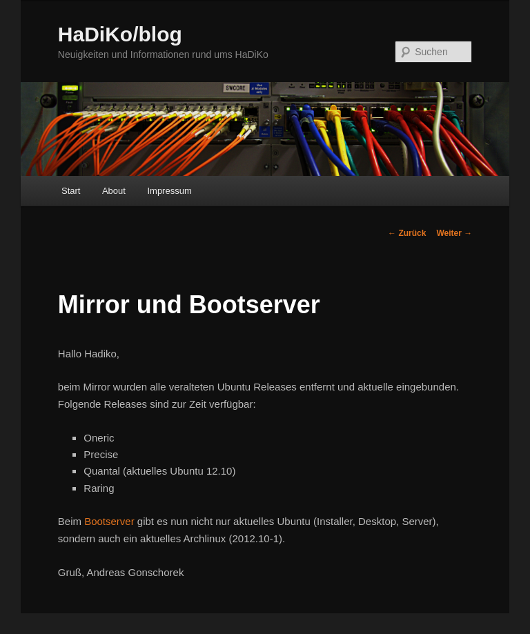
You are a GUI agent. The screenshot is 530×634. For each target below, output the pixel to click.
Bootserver (109, 521)
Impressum (169, 191)
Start (70, 191)
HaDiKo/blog (120, 34)
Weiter (454, 233)
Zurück (407, 233)
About (114, 191)
